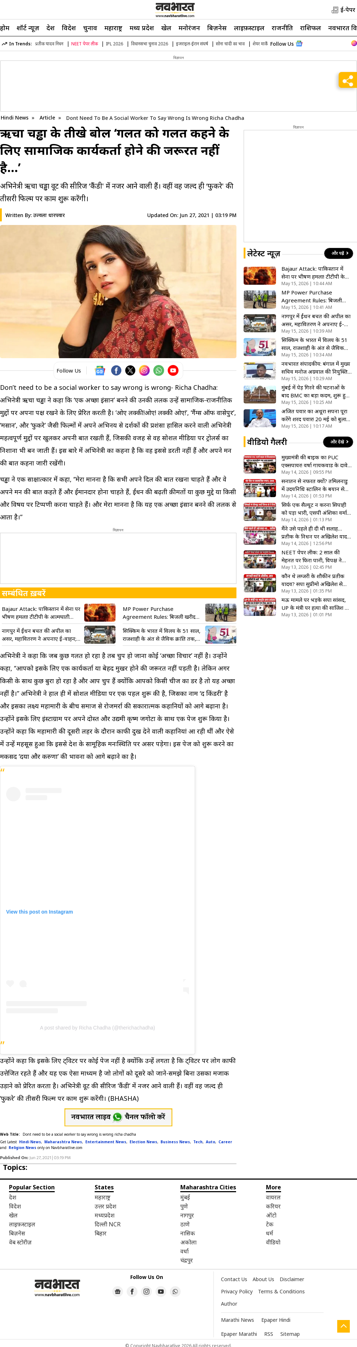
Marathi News (237, 1319)
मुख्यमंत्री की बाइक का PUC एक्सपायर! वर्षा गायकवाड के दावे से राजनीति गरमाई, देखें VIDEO (314, 461)
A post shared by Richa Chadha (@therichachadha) (97, 1028)
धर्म (269, 1233)
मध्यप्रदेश (104, 1215)
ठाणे (185, 1224)
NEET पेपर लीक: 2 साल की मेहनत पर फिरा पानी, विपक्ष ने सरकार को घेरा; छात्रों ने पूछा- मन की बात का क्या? (314, 556)
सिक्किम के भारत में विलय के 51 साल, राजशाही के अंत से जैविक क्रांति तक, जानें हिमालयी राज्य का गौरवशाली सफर (161, 635)
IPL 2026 (114, 44)
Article (48, 117)
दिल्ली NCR (108, 1224)
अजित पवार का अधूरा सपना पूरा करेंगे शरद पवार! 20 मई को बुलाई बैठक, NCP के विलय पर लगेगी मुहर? (315, 415)
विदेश (69, 27)
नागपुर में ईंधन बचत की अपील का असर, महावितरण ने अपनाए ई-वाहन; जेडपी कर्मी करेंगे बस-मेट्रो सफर (39, 635)
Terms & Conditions (281, 1291)
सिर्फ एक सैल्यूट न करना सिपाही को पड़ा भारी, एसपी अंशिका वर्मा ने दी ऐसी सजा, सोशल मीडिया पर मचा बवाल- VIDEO (316, 509)
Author (229, 1303)
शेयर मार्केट (261, 44)
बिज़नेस (217, 27)
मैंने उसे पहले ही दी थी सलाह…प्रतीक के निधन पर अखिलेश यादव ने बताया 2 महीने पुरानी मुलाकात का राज (315, 532)
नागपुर (187, 1215)
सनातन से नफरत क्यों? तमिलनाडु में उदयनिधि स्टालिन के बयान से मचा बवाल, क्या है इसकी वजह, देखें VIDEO (314, 485)
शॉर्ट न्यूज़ (28, 27)
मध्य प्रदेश (142, 27)
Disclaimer (292, 1279)
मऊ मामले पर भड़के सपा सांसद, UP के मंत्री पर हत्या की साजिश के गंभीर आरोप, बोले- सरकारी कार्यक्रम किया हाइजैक (315, 604)
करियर (273, 1206)
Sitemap (290, 1333)
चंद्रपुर (186, 1260)
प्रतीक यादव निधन (49, 44)
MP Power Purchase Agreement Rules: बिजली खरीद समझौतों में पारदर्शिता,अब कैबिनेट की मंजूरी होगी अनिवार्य (160, 613)
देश (50, 27)
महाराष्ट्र (113, 27)
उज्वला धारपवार (49, 215)
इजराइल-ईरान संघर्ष (192, 44)
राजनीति (282, 27)
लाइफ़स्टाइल (249, 27)
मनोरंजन (189, 27)
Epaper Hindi (275, 1319)
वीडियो (273, 1242)
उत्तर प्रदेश (105, 1206)
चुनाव (90, 27)
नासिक (187, 1233)
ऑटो (271, 1215)
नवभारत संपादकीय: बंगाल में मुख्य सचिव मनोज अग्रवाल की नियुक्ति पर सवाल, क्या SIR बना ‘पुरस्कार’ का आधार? (315, 367)
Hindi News (14, 117)
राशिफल (310, 27)
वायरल (273, 1197)
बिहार (101, 1233)
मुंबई (185, 1197)
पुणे (184, 1206)
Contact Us (234, 1279)
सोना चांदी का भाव (230, 44)
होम (4, 27)
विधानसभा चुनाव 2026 (149, 44)
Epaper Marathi (239, 1333)
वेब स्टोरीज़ (20, 1242)
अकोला (188, 1242)
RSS (268, 1333)
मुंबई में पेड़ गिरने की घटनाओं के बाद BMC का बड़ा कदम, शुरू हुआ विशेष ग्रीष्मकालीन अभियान (316, 391)
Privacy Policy (237, 1291)
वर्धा (184, 1251)
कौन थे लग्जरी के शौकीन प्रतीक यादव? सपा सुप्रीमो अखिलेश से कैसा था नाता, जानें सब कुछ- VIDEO (312, 580)
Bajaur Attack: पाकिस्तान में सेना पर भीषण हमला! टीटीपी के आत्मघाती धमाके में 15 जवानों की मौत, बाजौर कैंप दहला (41, 613)
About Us (263, 1279)
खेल (166, 27)
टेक (270, 1224)
